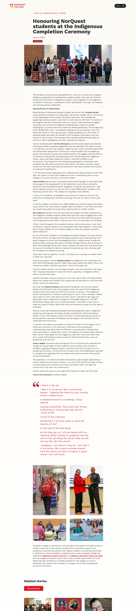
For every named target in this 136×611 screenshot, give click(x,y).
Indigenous (37, 41)
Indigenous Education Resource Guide (86, 556)
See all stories (33, 588)
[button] (120, 6)
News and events (51, 13)
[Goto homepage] (17, 6)
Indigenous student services (54, 556)
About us (38, 13)
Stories (63, 13)
